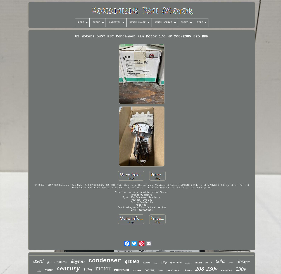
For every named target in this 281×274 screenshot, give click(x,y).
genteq (132, 261)
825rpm (146, 262)
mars (208, 262)
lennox (137, 270)
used (38, 261)
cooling (149, 270)
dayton (78, 261)
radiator (188, 263)
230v (241, 269)
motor (103, 268)
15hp (155, 263)
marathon (226, 270)
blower (188, 270)
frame (198, 262)
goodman (176, 262)
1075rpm (243, 261)
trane (48, 270)
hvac (230, 262)
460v (39, 271)
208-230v (206, 268)
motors (60, 261)
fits (49, 262)
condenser (104, 260)
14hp (87, 269)
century (68, 269)
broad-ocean (173, 270)
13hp (164, 262)
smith (160, 270)
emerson (121, 269)
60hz (220, 261)
